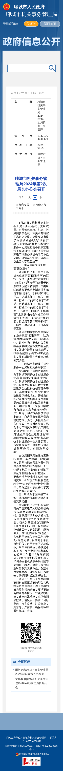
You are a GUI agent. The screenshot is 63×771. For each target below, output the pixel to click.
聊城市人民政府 (29, 6)
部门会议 (38, 93)
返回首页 (50, 24)
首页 (13, 93)
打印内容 (39, 204)
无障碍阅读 (10, 24)
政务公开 (24, 93)
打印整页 (22, 204)
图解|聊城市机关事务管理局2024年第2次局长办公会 (31, 671)
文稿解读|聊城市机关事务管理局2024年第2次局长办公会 (31, 683)
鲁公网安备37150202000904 (32, 754)
